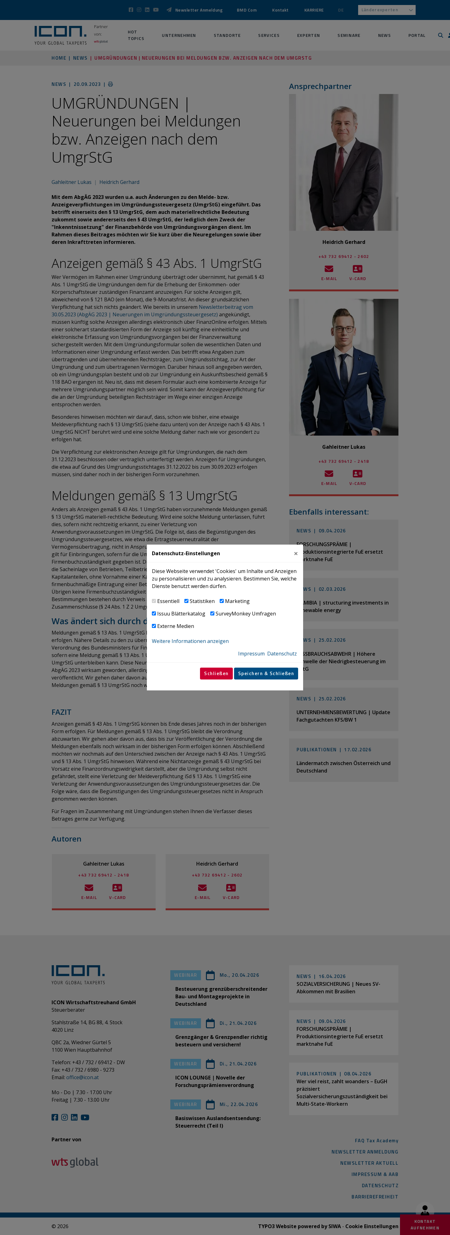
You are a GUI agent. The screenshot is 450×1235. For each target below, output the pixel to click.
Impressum (251, 653)
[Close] (296, 553)
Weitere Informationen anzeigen (190, 641)
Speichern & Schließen (266, 673)
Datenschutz (282, 653)
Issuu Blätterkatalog (181, 613)
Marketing (237, 601)
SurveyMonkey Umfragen (246, 613)
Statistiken (202, 601)
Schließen (216, 673)
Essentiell (168, 601)
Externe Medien (175, 626)
